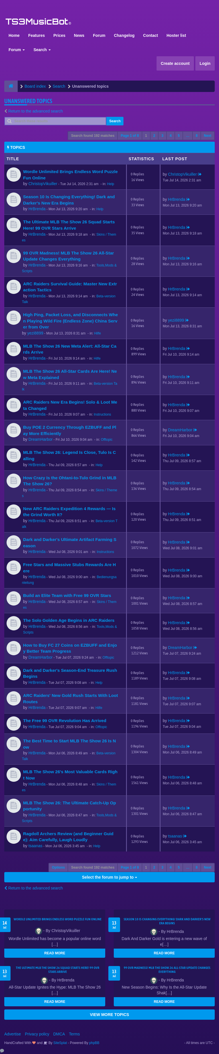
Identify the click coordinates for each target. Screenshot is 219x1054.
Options (58, 867)
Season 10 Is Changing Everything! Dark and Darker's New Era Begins (167, 921)
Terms (74, 1034)
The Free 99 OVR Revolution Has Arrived (64, 720)
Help (110, 184)
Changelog (124, 35)
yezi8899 (35, 333)
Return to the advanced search (35, 111)
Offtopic (107, 440)
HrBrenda (37, 209)
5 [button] (179, 136)
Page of (130, 136)
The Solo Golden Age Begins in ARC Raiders (68, 620)
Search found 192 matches (92, 136)
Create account (175, 63)
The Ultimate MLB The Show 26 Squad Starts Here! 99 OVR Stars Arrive (58, 970)
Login (205, 63)
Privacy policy (37, 1034)
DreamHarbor (41, 439)
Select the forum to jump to (109, 877)
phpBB (94, 1043)
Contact (150, 35)
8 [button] (197, 136)
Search (42, 49)
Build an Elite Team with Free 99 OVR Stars (67, 595)
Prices (59, 35)
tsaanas (35, 845)
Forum (99, 35)
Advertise (12, 1034)
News (79, 35)
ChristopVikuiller (43, 183)
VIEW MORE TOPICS (109, 1014)
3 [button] (162, 136)
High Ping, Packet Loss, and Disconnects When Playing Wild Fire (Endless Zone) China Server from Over (70, 320)
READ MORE (54, 953)
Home (14, 35)
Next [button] (207, 136)
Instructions (102, 414)
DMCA (59, 1034)
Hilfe (97, 333)
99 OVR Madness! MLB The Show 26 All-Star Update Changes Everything (167, 970)
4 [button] (171, 136)
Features (36, 35)
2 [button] (154, 136)
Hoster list (176, 35)
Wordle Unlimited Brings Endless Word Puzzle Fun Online (58, 919)
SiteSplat (59, 1043)
